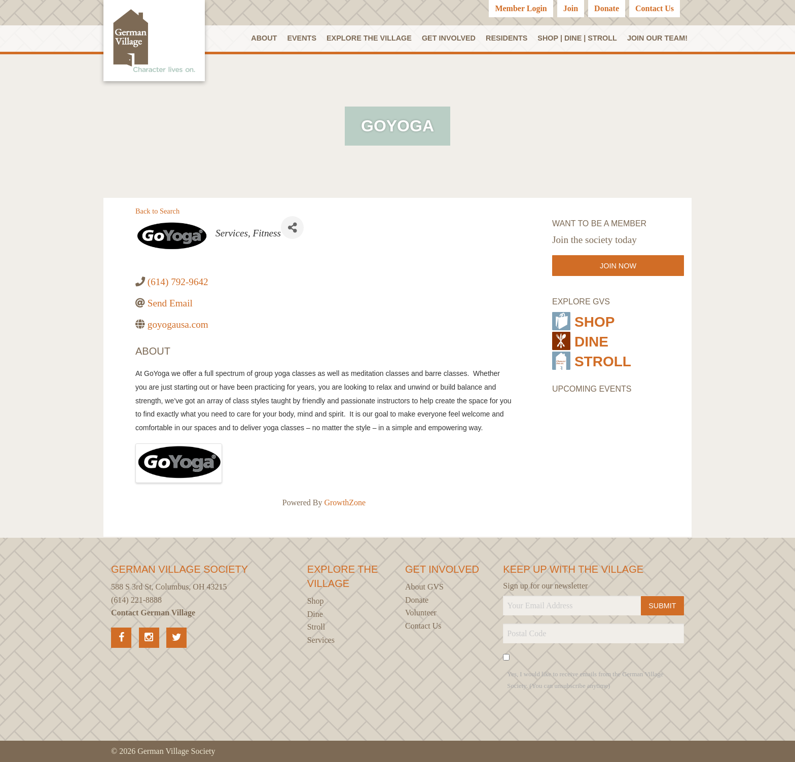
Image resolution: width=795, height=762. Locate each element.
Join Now (618, 266)
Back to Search (157, 211)
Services (321, 640)
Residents (506, 38)
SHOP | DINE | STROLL (577, 38)
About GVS (424, 586)
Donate (606, 8)
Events (301, 38)
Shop (583, 321)
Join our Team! (657, 38)
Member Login (521, 8)
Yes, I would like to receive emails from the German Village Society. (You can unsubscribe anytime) (585, 680)
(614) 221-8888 (136, 600)
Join (570, 8)
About (264, 38)
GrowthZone (345, 502)
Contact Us (654, 8)
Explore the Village (369, 38)
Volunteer (421, 612)
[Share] (292, 227)
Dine (580, 341)
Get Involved (449, 38)
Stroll (591, 361)
